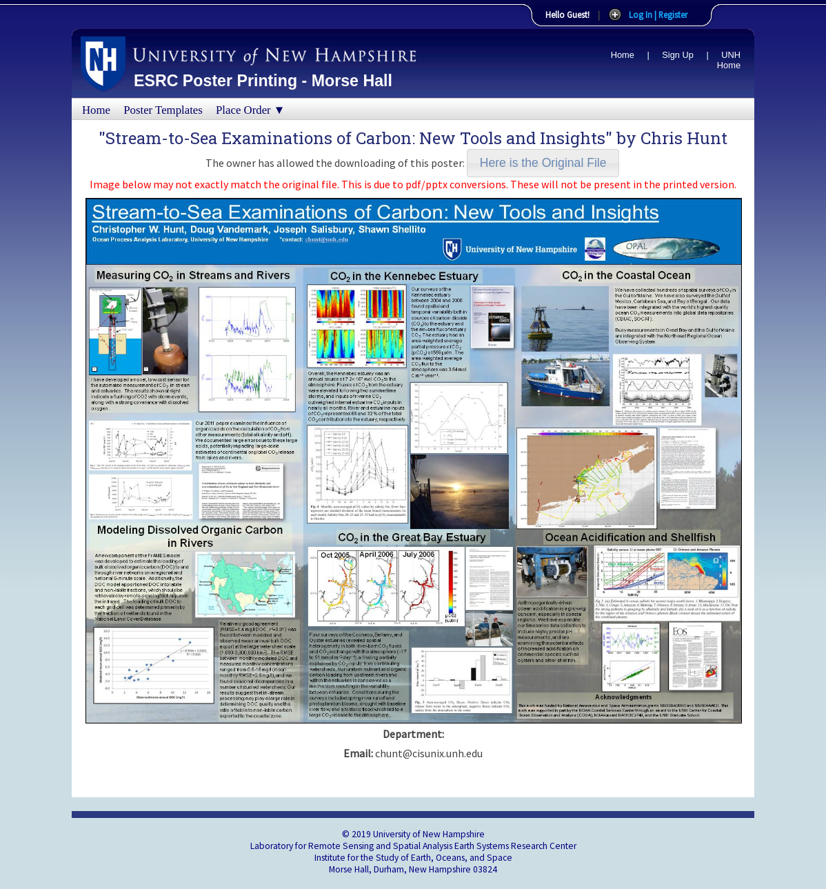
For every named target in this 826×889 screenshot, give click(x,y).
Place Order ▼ (250, 110)
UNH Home (729, 60)
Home (622, 55)
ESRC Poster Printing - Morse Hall (263, 81)
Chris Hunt (684, 138)
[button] (543, 163)
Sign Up (678, 55)
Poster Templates (163, 110)
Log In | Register (658, 14)
